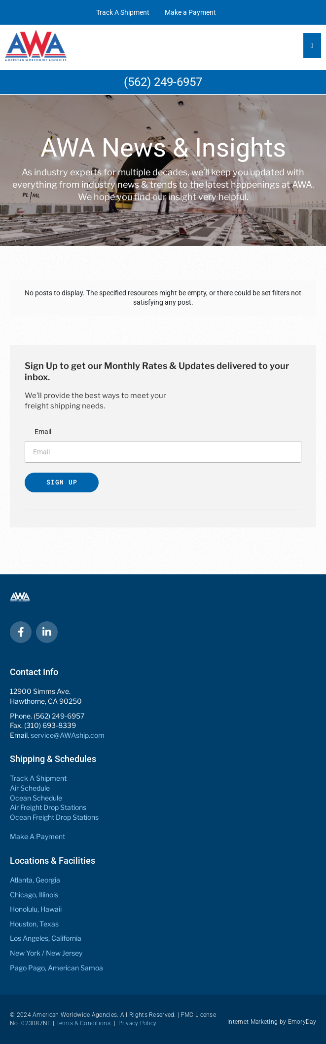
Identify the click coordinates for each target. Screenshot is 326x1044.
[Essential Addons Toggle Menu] (312, 45)
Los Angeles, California (45, 938)
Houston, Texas (34, 924)
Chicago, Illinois (34, 894)
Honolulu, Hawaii (36, 909)
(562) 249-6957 (163, 82)
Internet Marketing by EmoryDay (271, 1021)
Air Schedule (30, 788)
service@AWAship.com (68, 735)
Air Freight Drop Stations (48, 807)
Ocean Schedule (36, 798)
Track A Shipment (122, 12)
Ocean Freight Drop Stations (54, 817)
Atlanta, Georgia (35, 880)
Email (43, 432)
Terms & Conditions (83, 1023)
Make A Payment (37, 836)
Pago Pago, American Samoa (56, 968)
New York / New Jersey (46, 953)
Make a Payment (190, 12)
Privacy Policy (137, 1023)
